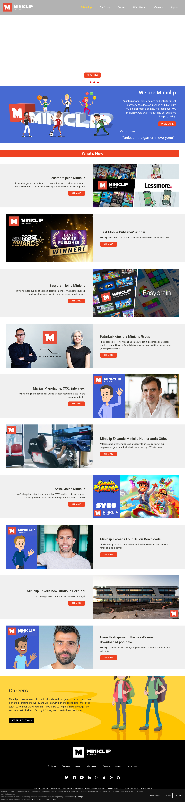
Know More (167, 124)
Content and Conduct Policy (73, 788)
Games (121, 7)
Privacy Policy (55, 788)
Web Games (139, 7)
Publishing (85, 7)
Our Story (104, 7)
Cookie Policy (113, 788)
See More (76, 193)
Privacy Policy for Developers (95, 788)
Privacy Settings (146, 788)
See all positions (21, 720)
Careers (158, 7)
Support (174, 7)
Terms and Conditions (40, 788)
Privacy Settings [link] (76, 797)
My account (132, 766)
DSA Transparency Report (129, 788)
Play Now (92, 75)
